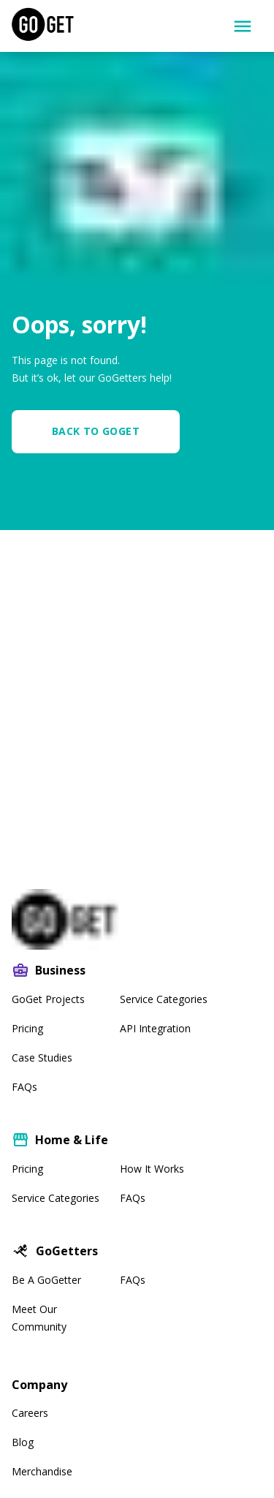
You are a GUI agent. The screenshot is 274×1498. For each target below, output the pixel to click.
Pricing (27, 1028)
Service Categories (164, 999)
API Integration (155, 1028)
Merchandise (42, 1471)
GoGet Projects (48, 999)
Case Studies (42, 1057)
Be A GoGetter (46, 1280)
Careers (30, 1413)
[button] (101, 431)
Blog (23, 1442)
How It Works (152, 1169)
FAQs (24, 1087)
